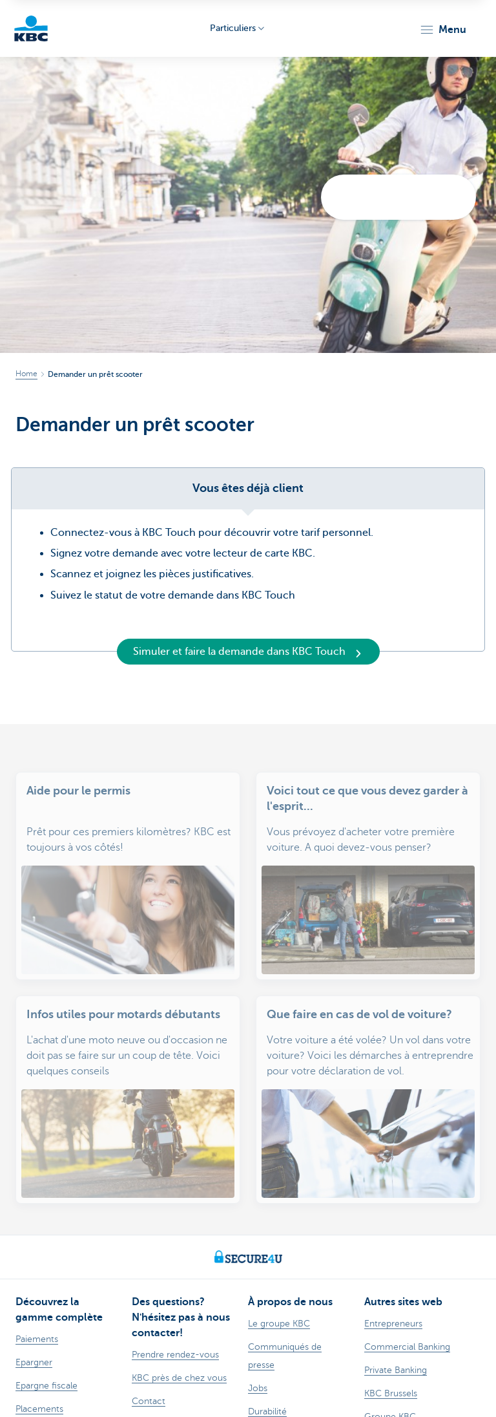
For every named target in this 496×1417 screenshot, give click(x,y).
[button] (442, 29)
